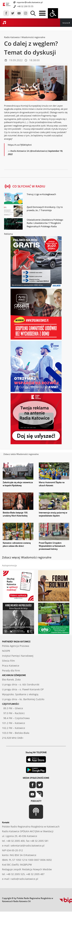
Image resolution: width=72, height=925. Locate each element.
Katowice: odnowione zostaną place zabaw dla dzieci (17, 544)
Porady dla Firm (11, 670)
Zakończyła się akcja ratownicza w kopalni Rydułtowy (18, 484)
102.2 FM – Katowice (13, 728)
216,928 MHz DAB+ (12, 737)
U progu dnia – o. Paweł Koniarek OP (23, 689)
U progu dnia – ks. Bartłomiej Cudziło (23, 699)
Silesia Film (8, 660)
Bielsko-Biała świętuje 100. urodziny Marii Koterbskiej (15, 514)
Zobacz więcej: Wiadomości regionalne (26, 557)
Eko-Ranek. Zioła (11, 679)
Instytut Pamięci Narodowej (17, 655)
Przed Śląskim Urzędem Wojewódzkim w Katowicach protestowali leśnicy (52, 545)
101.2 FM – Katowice (13, 723)
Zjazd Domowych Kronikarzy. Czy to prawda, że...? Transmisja (45, 208)
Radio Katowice (12, 37)
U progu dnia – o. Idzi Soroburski (20, 684)
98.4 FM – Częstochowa (16, 718)
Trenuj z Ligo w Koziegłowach (41, 194)
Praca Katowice (10, 665)
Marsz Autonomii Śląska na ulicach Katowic (52, 484)
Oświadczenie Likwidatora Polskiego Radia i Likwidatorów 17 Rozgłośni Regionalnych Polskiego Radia (45, 223)
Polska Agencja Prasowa (15, 645)
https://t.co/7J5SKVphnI (20, 144)
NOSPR (6, 650)
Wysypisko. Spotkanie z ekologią (20, 694)
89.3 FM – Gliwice (12, 708)
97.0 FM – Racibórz (13, 713)
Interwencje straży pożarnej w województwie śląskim (53, 514)
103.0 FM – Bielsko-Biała (15, 732)
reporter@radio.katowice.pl (29, 2)
